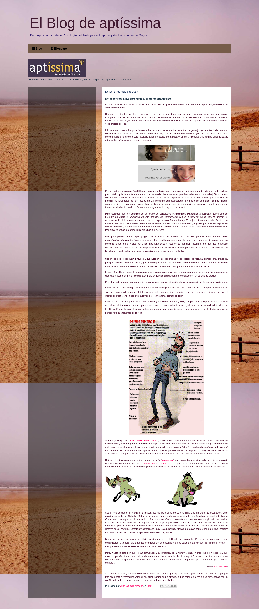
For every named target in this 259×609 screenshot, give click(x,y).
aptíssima (167, 460)
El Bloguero (59, 48)
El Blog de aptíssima (95, 23)
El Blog (37, 48)
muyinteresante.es (220, 566)
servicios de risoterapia (154, 463)
